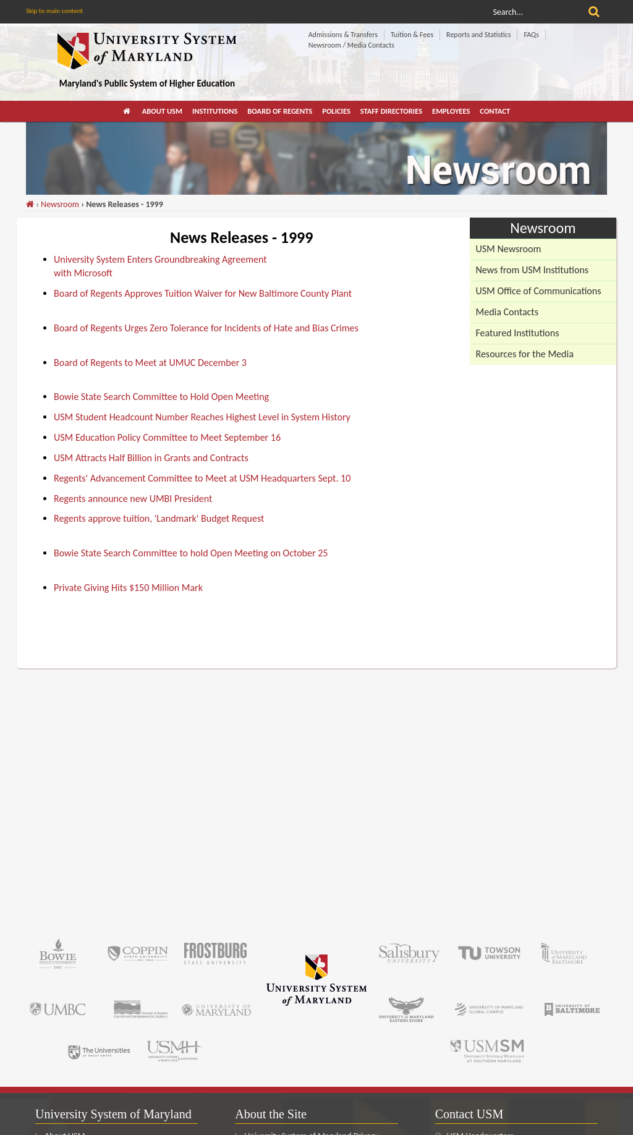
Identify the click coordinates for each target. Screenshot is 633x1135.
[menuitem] (127, 111)
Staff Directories (391, 111)
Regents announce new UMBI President (133, 498)
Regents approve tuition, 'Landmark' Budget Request (159, 518)
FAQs (531, 34)
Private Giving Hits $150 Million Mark (128, 587)
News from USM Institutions (532, 270)
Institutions (214, 111)
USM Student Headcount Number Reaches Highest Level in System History (202, 417)
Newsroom (60, 204)
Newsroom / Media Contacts (351, 45)
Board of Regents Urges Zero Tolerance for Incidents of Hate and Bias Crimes (206, 328)
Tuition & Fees (412, 34)
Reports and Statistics (478, 34)
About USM (162, 111)
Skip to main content (54, 11)
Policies (336, 111)
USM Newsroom (509, 249)
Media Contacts (507, 312)
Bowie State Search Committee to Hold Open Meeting (161, 396)
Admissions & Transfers (343, 34)
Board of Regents (279, 111)
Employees (451, 111)
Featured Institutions (517, 333)
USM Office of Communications (538, 291)
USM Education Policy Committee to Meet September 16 (167, 437)
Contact (495, 111)
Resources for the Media (525, 354)
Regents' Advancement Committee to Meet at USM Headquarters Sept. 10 (202, 478)
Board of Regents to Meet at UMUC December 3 (150, 362)
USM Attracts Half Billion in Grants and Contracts (151, 458)
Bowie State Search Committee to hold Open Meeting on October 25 (191, 553)
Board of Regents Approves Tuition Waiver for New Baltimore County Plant (203, 293)
